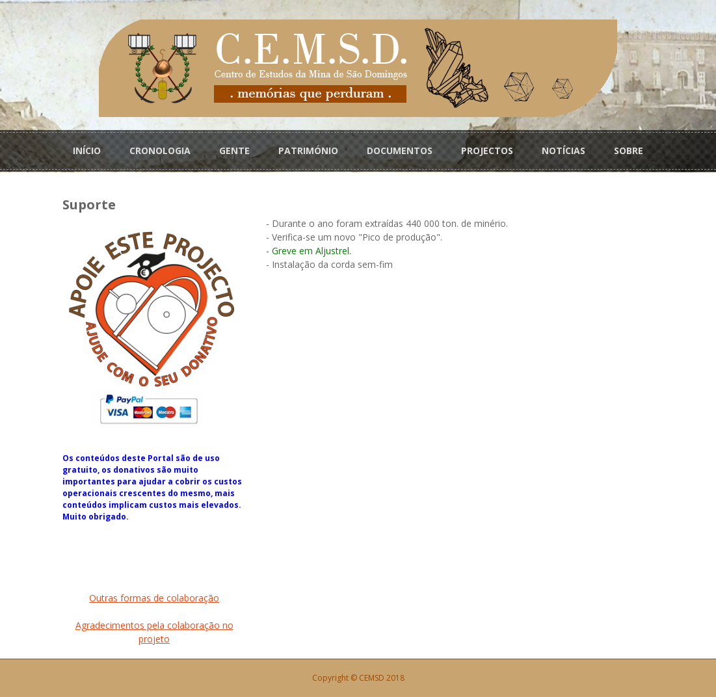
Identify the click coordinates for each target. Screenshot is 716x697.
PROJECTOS (487, 150)
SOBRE (628, 150)
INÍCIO (87, 150)
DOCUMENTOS (399, 150)
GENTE (234, 150)
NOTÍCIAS (563, 150)
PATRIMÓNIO (308, 150)
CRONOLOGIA (160, 150)
